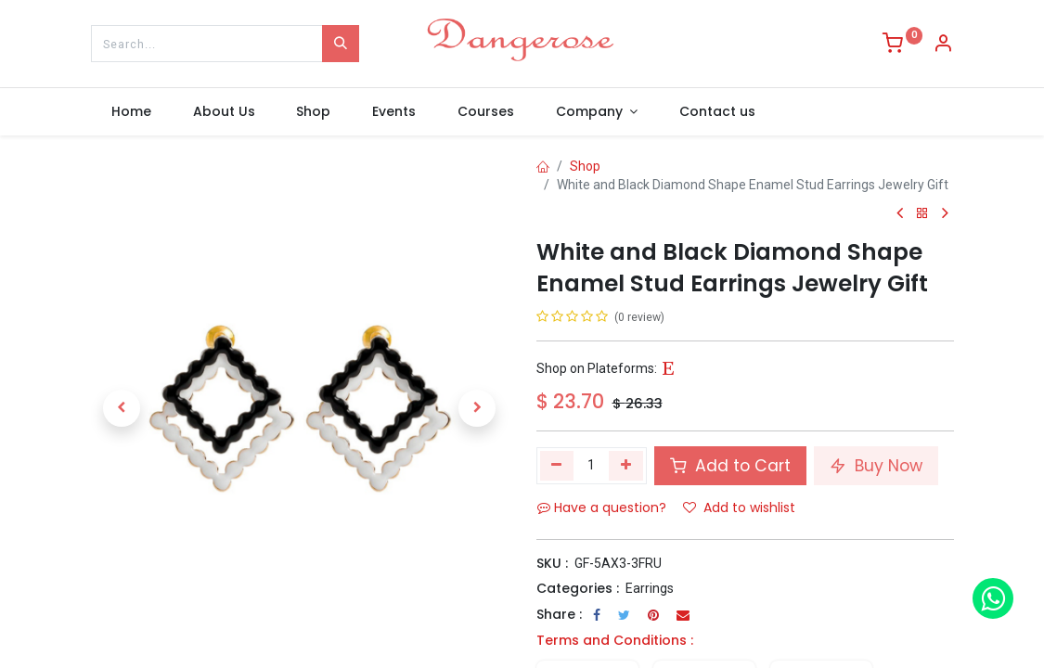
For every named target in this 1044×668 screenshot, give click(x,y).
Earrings (649, 588)
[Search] (340, 43)
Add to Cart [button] (730, 466)
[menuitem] (132, 112)
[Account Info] (943, 45)
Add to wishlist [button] (739, 507)
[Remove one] (557, 466)
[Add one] (626, 466)
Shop (585, 166)
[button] (122, 408)
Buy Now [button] (876, 466)
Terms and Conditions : (614, 640)
